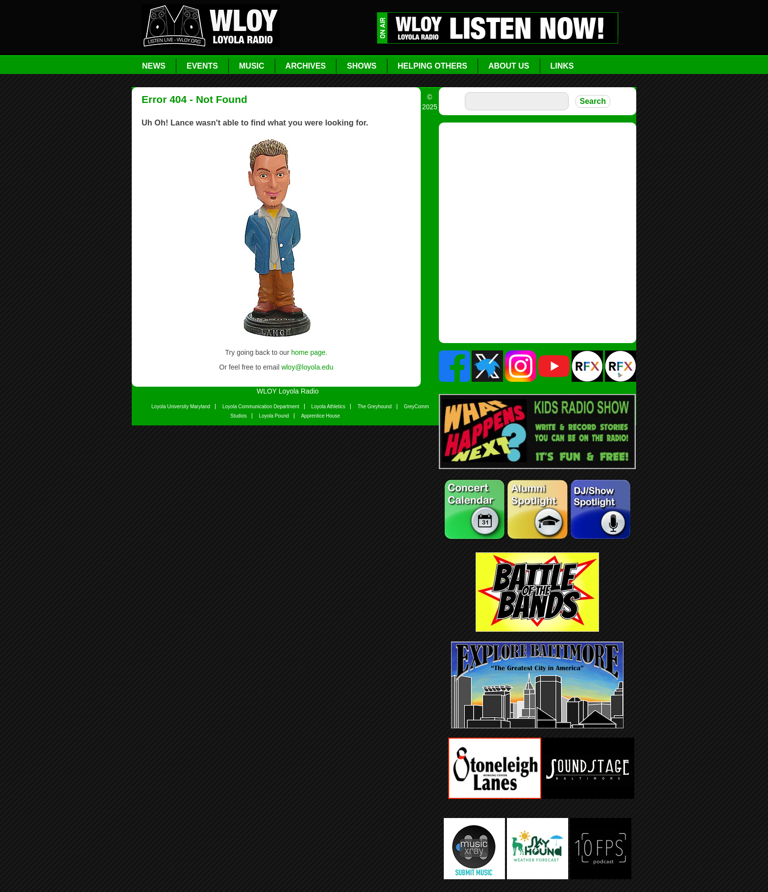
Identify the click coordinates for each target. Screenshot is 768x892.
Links (562, 66)
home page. (309, 352)
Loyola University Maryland (180, 406)
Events (202, 66)
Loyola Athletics (329, 406)
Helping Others (432, 66)
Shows (361, 66)
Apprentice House (320, 416)
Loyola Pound (274, 416)
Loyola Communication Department (260, 406)
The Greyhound (375, 406)
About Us (508, 66)
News (154, 66)
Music (251, 66)
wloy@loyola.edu (307, 367)
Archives (306, 66)
